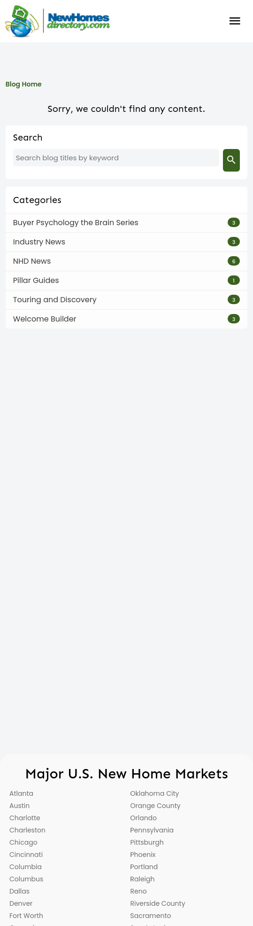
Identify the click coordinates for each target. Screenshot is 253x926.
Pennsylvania (152, 830)
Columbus (26, 879)
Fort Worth (26, 915)
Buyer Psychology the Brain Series (75, 222)
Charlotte (24, 818)
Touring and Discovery (55, 299)
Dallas (19, 891)
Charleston (27, 830)
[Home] (57, 21)
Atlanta (21, 793)
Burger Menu (235, 21)
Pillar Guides (36, 280)
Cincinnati (26, 854)
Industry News (39, 241)
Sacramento (150, 915)
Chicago (23, 842)
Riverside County (157, 903)
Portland (144, 866)
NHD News (32, 261)
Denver (20, 903)
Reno (138, 891)
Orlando (143, 818)
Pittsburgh (147, 842)
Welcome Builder (45, 319)
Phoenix (143, 854)
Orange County (155, 805)
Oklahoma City (154, 793)
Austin (19, 805)
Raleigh (142, 879)
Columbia (25, 866)
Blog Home (24, 84)
